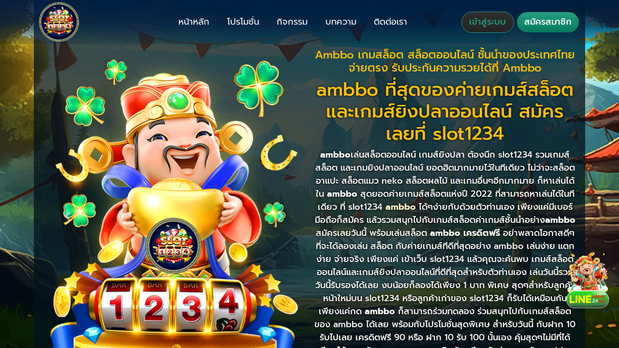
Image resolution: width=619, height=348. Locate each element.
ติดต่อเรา (390, 22)
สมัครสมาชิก (548, 22)
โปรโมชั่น (243, 22)
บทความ (340, 22)
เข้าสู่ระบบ (487, 22)
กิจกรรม (292, 22)
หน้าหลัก (193, 22)
